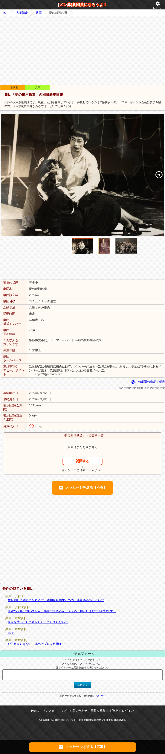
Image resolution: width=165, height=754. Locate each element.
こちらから (99, 695)
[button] (159, 174)
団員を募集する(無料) (105, 710)
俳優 (11, 633)
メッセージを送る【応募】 (82, 487)
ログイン (157, 5)
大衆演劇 (22, 12)
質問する (82, 461)
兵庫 (39, 12)
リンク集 (48, 710)
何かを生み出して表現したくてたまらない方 (38, 622)
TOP (5, 12)
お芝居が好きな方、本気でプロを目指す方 (36, 644)
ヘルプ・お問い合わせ (72, 710)
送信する (82, 684)
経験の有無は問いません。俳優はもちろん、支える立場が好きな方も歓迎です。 (62, 611)
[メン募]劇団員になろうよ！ (82, 5)
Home (35, 710)
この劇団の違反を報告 (148, 381)
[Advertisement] (82, 50)
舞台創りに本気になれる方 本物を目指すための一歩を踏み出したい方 (56, 600)
